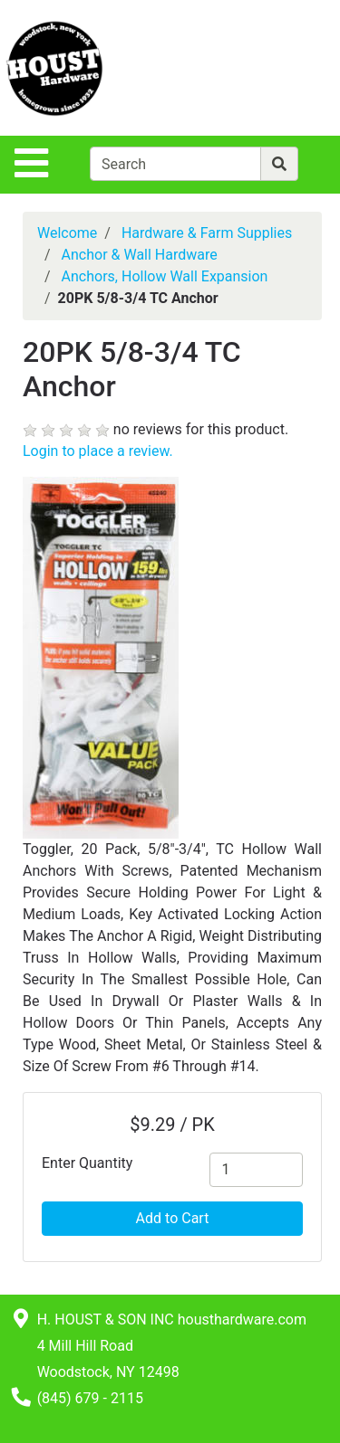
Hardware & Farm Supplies (206, 233)
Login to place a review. (98, 451)
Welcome (67, 233)
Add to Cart (172, 1218)
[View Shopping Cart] (268, 67)
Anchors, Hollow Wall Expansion (165, 276)
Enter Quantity (87, 1163)
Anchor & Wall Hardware (140, 254)
